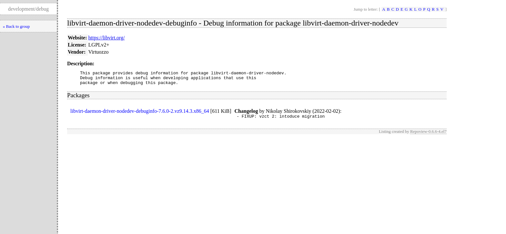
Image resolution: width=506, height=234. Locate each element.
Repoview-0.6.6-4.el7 (428, 135)
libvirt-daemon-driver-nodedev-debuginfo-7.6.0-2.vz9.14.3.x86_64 (139, 114)
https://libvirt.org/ (106, 37)
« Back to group (16, 26)
